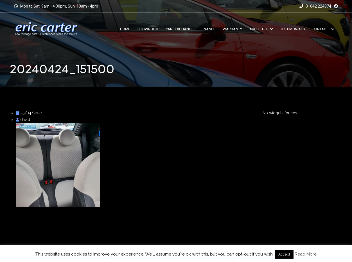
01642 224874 (315, 6)
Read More (306, 254)
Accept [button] (284, 254)
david (23, 119)
